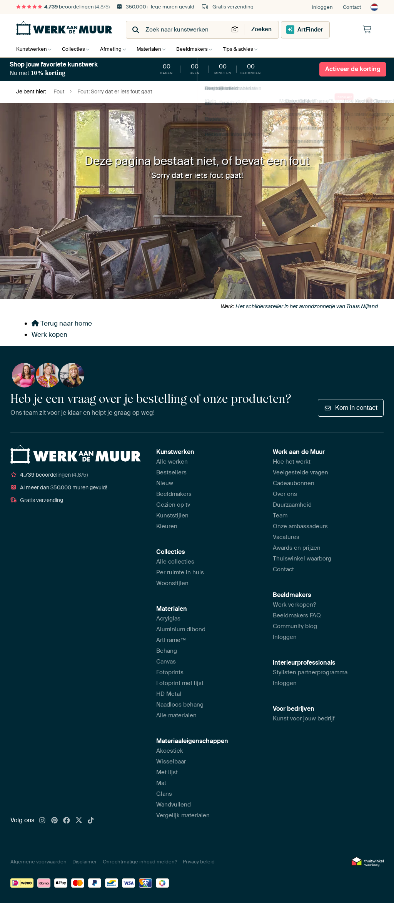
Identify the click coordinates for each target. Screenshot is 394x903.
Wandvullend (173, 804)
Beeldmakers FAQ (297, 615)
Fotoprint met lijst (180, 683)
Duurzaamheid (292, 505)
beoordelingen (63, 6)
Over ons (285, 494)
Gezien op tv (173, 505)
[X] (79, 820)
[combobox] (178, 29)
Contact (352, 7)
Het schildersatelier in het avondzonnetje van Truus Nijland (306, 306)
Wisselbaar (171, 761)
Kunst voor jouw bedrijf (304, 718)
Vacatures (286, 537)
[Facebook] (66, 820)
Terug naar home (62, 323)
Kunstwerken (31, 49)
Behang (166, 651)
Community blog (295, 626)
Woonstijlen (172, 583)
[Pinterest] (54, 820)
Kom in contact (350, 408)
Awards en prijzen (297, 548)
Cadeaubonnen (293, 483)
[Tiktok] (91, 820)
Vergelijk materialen (183, 815)
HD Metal (168, 694)
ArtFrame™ (171, 640)
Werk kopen (49, 334)
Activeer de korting (353, 69)
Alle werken (172, 462)
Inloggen (322, 7)
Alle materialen (176, 715)
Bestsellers (171, 472)
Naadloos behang (180, 704)
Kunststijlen (172, 515)
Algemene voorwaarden (38, 861)
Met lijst (167, 772)
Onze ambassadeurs (300, 526)
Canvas (166, 661)
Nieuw (164, 483)
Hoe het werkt (292, 462)
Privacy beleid (199, 861)
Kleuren (166, 526)
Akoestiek (169, 751)
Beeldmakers (199, 49)
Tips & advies (247, 49)
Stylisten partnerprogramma (310, 672)
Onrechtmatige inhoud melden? (140, 861)
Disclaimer (84, 861)
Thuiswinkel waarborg (302, 558)
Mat (161, 783)
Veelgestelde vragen (300, 472)
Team (280, 515)
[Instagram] (42, 820)
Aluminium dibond (180, 629)
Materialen (154, 49)
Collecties (75, 49)
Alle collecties (175, 561)
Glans (164, 794)
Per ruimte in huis (180, 572)
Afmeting (114, 49)
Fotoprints (170, 672)
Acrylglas (168, 618)
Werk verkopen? (294, 605)
